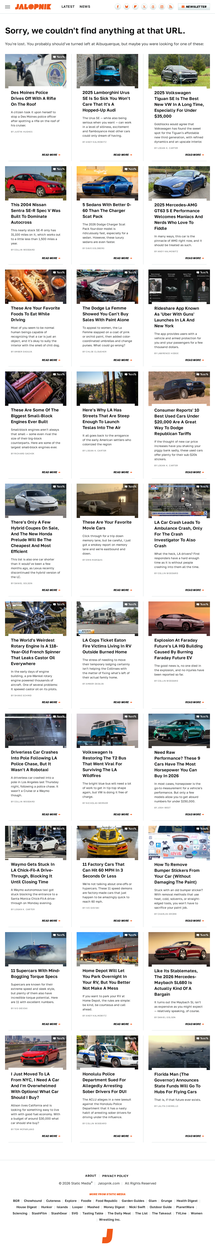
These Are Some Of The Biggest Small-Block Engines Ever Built (35, 415)
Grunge (166, 1200)
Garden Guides (133, 1200)
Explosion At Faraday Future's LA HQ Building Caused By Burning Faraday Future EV (178, 649)
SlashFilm (39, 1213)
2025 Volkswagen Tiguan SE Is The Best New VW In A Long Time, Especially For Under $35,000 (179, 104)
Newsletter (194, 7)
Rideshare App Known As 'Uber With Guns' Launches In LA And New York (176, 317)
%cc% (61, 56)
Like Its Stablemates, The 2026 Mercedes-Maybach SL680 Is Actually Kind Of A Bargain (176, 982)
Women (196, 1213)
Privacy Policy (115, 1176)
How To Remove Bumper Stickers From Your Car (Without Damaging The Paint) (177, 873)
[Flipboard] (135, 7)
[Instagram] (162, 7)
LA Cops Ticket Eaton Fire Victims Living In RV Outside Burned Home (107, 646)
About (90, 1175)
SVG (75, 1213)
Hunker (46, 1207)
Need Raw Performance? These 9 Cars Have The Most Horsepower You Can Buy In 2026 (177, 764)
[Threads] (153, 7)
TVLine (181, 1213)
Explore (71, 1200)
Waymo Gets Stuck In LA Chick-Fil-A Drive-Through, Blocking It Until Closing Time (33, 873)
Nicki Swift (137, 1207)
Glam (153, 1200)
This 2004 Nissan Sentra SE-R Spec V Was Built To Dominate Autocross (35, 213)
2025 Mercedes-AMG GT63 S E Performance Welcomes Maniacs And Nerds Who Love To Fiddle (178, 216)
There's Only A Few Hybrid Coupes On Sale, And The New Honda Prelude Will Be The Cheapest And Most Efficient (35, 537)
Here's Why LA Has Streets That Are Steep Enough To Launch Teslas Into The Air (106, 418)
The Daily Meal (119, 1213)
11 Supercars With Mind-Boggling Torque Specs (35, 973)
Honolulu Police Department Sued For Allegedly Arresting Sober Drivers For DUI (105, 1082)
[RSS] (171, 7)
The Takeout (161, 1213)
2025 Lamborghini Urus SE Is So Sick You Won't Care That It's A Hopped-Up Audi (106, 101)
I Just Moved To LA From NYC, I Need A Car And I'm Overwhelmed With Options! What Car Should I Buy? (35, 1085)
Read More (49, 155)
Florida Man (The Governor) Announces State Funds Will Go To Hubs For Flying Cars (177, 1083)
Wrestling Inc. (110, 1219)
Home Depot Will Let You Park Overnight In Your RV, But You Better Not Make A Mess (106, 979)
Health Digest (187, 1200)
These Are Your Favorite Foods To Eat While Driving (35, 314)
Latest (68, 7)
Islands (62, 1207)
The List (141, 1213)
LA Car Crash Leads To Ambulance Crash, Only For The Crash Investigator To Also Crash (178, 534)
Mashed (93, 1207)
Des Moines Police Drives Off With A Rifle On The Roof (33, 98)
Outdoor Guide (161, 1207)
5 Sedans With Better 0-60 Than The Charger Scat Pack (107, 210)
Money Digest (114, 1207)
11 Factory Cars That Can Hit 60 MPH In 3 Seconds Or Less (104, 870)
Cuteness (53, 1200)
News (85, 7)
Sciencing (20, 1213)
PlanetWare (185, 1207)
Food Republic (106, 1200)
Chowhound (33, 1200)
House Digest (26, 1207)
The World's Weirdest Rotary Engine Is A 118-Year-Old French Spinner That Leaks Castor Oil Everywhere (35, 652)
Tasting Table (93, 1213)
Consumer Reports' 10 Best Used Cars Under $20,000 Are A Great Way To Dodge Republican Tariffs (176, 422)
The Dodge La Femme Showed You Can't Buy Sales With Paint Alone (106, 314)
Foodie (86, 1200)
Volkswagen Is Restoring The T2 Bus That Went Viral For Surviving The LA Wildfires (104, 764)
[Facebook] (118, 7)
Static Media (81, 1183)
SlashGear (59, 1213)
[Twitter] (144, 7)
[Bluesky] (126, 7)
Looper (77, 1207)
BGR (16, 1200)
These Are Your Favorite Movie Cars (107, 525)
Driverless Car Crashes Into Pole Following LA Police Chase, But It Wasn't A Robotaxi (34, 761)
